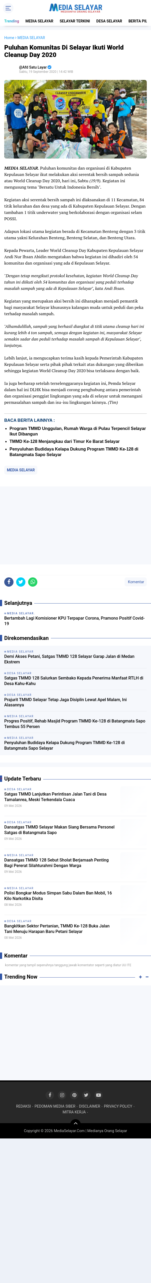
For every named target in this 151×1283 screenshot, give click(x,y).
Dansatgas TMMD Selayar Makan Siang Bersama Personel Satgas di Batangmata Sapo (59, 830)
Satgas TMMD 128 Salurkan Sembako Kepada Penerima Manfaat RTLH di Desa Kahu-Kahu (73, 681)
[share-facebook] (9, 582)
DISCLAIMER (89, 1106)
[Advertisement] (75, 525)
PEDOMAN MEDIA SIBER (54, 1106)
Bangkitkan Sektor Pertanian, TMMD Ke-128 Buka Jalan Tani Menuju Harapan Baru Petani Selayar (57, 928)
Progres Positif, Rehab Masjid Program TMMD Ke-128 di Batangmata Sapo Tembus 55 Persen (74, 724)
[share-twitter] (20, 582)
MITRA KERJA (74, 1112)
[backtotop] (75, 1124)
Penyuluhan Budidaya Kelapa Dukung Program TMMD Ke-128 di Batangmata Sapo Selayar (64, 745)
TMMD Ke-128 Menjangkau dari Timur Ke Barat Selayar (65, 441)
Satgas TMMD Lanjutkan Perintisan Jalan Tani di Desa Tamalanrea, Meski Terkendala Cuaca (55, 797)
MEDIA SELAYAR (39, 21)
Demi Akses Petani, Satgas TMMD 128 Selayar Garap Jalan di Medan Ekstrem (69, 659)
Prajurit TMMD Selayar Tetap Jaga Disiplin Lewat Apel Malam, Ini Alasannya (65, 702)
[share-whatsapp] (32, 582)
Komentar (135, 582)
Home (9, 38)
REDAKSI (23, 1106)
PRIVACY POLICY (118, 1106)
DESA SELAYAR (109, 21)
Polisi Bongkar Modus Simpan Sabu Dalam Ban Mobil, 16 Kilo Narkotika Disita (58, 896)
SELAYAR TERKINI (75, 21)
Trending (11, 21)
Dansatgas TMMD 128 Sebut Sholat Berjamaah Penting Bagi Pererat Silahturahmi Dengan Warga (56, 863)
